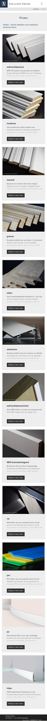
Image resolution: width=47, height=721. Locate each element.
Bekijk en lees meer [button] (15, 82)
